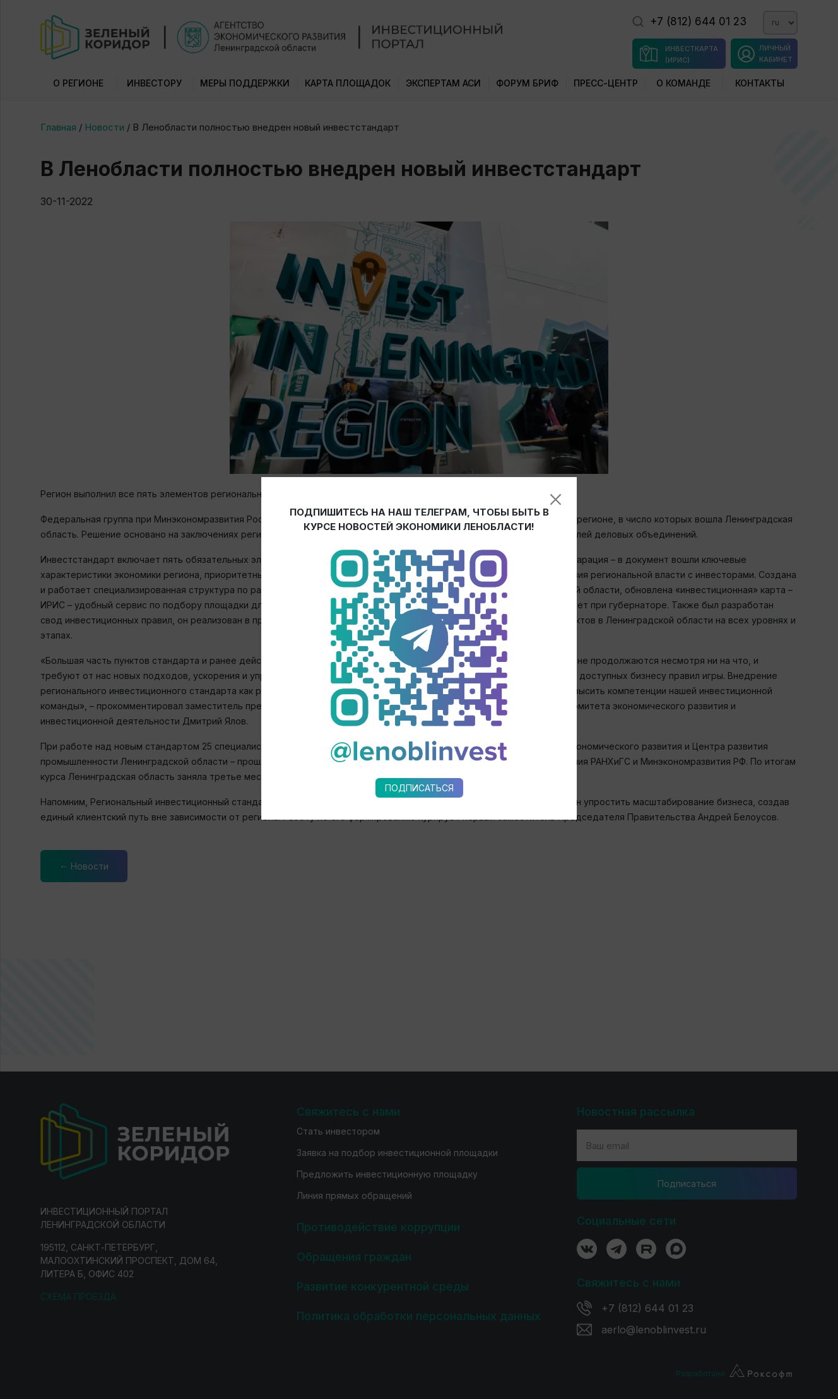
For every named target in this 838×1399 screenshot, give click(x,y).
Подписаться (419, 610)
